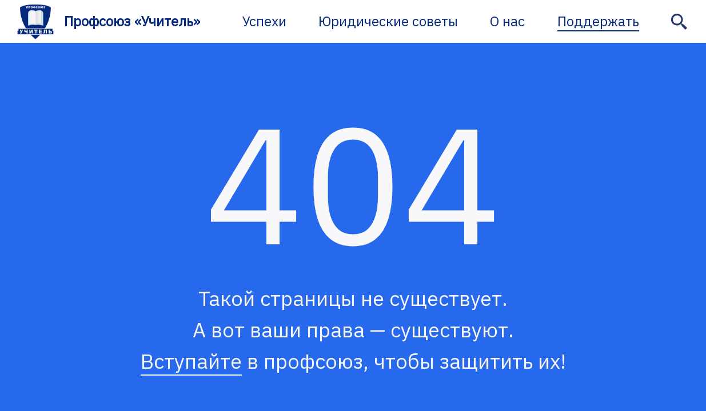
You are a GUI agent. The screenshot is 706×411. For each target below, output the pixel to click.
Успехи (264, 21)
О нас (507, 21)
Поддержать (598, 21)
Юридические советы (388, 21)
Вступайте (191, 361)
